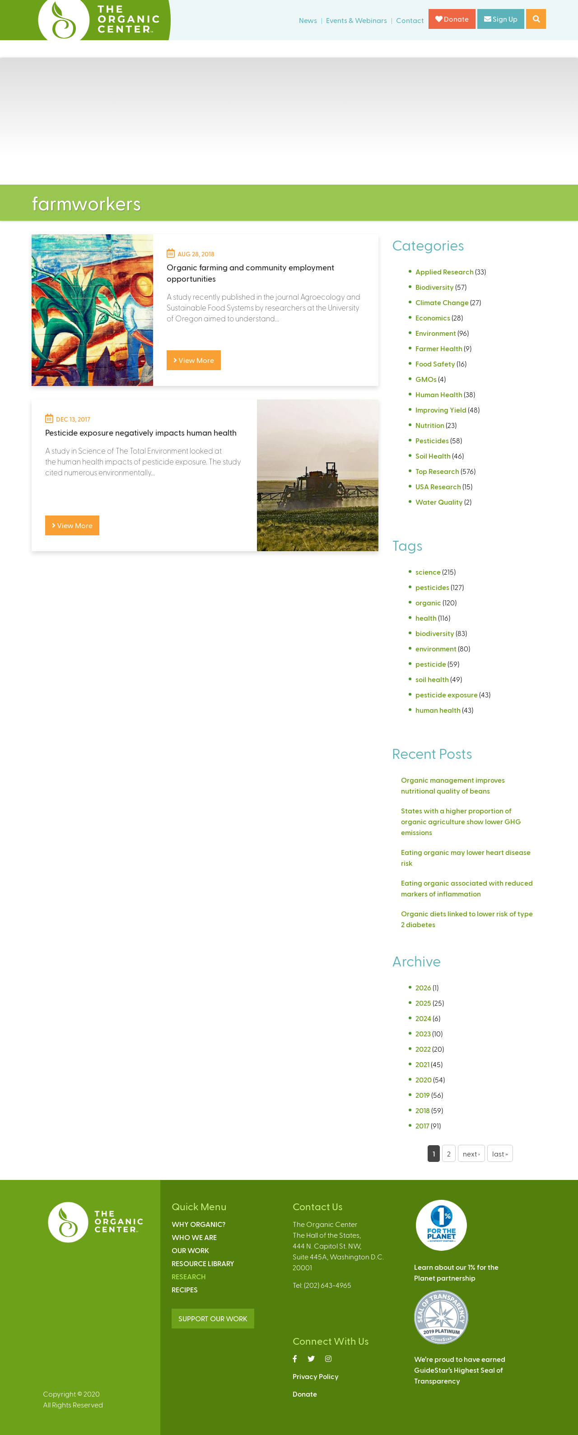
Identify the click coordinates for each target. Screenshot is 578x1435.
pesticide (430, 663)
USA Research (438, 486)
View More (193, 360)
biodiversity (434, 633)
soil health (432, 679)
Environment (435, 333)
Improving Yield (440, 409)
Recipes (185, 1289)
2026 (423, 987)
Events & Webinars (356, 20)
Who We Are (194, 1237)
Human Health (438, 394)
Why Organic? (198, 1224)
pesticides (432, 587)
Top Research (437, 471)
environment (436, 648)
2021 (422, 1064)
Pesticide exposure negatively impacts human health (141, 432)
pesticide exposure (446, 694)
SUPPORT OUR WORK (212, 1318)
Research (189, 1276)
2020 (423, 1079)
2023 (423, 1033)
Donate (452, 18)
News (308, 20)
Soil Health (433, 455)
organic (428, 602)
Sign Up (500, 18)
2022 (423, 1049)
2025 (423, 1002)
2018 (422, 1110)
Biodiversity (434, 287)
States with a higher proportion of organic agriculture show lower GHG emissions (461, 821)
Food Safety (435, 363)
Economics (432, 317)
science (428, 571)
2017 (422, 1125)
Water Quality (439, 501)
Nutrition (429, 425)
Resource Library (203, 1263)
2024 (423, 1018)
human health (438, 710)
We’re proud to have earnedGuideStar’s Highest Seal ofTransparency (459, 1370)
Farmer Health (438, 348)
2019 (422, 1095)
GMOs (426, 379)
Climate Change (442, 302)
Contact (410, 20)
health (426, 617)
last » (500, 1153)
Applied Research (444, 271)
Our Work (190, 1250)
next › (471, 1153)
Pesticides (432, 440)
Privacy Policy (316, 1376)
